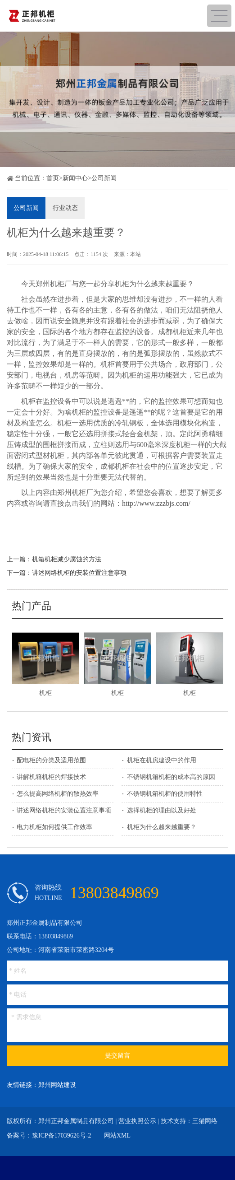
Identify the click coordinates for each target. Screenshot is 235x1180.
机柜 (45, 693)
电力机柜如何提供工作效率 (54, 827)
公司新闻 (104, 178)
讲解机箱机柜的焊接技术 (51, 777)
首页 (52, 178)
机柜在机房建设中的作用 (161, 760)
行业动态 (65, 208)
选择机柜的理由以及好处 (161, 810)
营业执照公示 (137, 1121)
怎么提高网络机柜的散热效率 (58, 793)
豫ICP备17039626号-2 (61, 1135)
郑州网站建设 (57, 1085)
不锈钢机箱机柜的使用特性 (165, 793)
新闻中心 (75, 178)
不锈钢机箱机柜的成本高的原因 (171, 777)
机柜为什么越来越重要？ (161, 827)
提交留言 (117, 1055)
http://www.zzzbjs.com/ (156, 503)
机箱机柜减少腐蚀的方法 (66, 559)
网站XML (117, 1135)
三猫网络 (204, 1121)
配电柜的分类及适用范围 (51, 760)
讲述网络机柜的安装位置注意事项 (79, 572)
